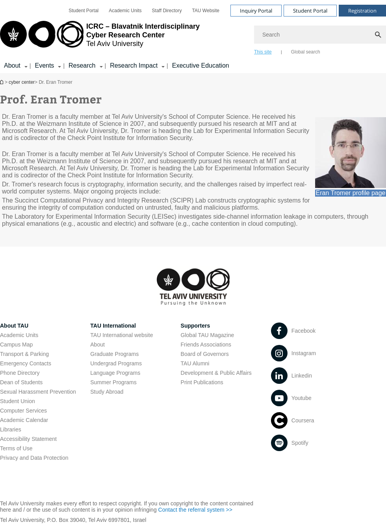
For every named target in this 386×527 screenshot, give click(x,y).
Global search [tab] (305, 52)
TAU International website (121, 335)
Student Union (17, 401)
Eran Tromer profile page (351, 193)
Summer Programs (113, 382)
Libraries (10, 429)
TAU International (113, 325)
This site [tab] (263, 52)
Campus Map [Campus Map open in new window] (16, 344)
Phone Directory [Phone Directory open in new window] (19, 373)
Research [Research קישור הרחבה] (82, 65)
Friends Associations (206, 344)
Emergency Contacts (25, 363)
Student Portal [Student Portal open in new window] (83, 10)
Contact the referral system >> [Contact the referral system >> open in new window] (195, 510)
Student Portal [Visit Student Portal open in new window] (310, 10)
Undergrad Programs (116, 363)
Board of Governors (205, 354)
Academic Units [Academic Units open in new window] (125, 10)
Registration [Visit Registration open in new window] (362, 10)
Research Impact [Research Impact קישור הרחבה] (134, 65)
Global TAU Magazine (207, 335)
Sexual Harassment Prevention (38, 392)
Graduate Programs (114, 354)
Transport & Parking (24, 354)
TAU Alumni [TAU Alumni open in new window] (195, 363)
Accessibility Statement (28, 439)
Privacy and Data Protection (34, 458)
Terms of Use (16, 448)
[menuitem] (83, 10)
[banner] (193, 36)
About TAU (14, 325)
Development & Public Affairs (216, 373)
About (97, 344)
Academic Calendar (24, 420)
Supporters (195, 325)
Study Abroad (106, 392)
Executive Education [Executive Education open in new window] (200, 65)
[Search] (320, 35)
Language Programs (115, 373)
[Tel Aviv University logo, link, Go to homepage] (100, 37)
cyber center (22, 82)
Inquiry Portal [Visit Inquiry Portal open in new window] (256, 10)
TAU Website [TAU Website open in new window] (205, 10)
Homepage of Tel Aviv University (2, 82)
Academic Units (19, 335)
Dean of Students (21, 382)
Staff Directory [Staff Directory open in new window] (167, 10)
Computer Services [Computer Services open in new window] (23, 410)
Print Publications (202, 382)
